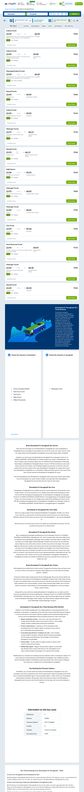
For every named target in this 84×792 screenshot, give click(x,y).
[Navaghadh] (37, 14)
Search (74, 14)
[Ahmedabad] (14, 14)
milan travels (17, 397)
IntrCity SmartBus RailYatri (21, 389)
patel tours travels (19, 391)
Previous (4, 20)
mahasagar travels (56, 389)
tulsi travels (17, 394)
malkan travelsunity (19, 400)
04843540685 (68, 3)
